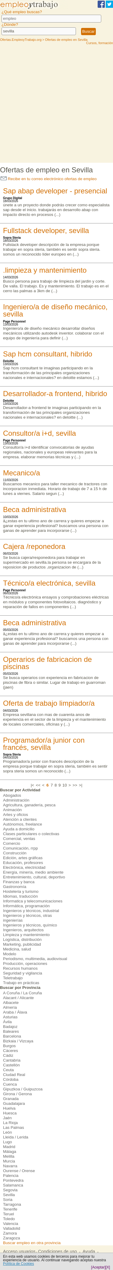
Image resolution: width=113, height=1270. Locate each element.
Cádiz (8, 1055)
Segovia (10, 1190)
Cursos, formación (99, 43)
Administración (16, 800)
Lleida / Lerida (15, 1137)
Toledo (9, 1219)
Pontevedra (13, 1180)
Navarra (10, 1166)
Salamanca (13, 1185)
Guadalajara (14, 1103)
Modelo (9, 954)
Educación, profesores (23, 862)
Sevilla (9, 1195)
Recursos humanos (20, 968)
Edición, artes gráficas (22, 858)
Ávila (7, 1022)
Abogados (12, 795)
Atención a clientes (20, 819)
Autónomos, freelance (22, 824)
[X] (107, 1267)
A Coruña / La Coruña (22, 993)
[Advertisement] (56, 103)
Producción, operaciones (25, 963)
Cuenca (10, 1084)
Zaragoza (11, 1238)
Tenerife (10, 1209)
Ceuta (8, 1070)
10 (64, 785)
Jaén (7, 1118)
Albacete (11, 1002)
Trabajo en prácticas (21, 983)
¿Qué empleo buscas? (22, 12)
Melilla (8, 1156)
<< (38, 785)
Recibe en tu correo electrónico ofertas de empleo (49, 179)
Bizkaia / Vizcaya (18, 1041)
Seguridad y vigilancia (22, 973)
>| (80, 785)
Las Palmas (13, 1127)
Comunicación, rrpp (20, 848)
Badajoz (10, 1026)
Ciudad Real (14, 1074)
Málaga (9, 1151)
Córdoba (10, 1079)
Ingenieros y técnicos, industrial (31, 910)
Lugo (7, 1142)
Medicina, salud (17, 949)
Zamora (10, 1233)
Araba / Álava (15, 1012)
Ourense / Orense (19, 1170)
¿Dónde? (10, 24)
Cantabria (11, 1060)
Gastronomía (14, 886)
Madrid (9, 1146)
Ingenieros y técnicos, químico (30, 925)
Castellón (11, 1065)
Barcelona (12, 1036)
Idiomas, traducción (20, 896)
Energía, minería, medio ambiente (33, 872)
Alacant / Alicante (18, 998)
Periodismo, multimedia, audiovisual (35, 958)
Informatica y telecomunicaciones (32, 901)
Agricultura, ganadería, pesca (29, 805)
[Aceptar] (98, 1267)
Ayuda (89, 1251)
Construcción (15, 853)
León (7, 1132)
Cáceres (10, 1050)
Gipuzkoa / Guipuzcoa (22, 1089)
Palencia (10, 1175)
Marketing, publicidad (22, 944)
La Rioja (10, 1122)
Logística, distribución (22, 939)
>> (75, 785)
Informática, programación (26, 906)
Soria (7, 1199)
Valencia (10, 1223)
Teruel (8, 1214)
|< (32, 785)
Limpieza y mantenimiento (26, 934)
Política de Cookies (18, 1264)
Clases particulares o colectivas (31, 834)
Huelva (9, 1108)
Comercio (11, 843)
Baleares (11, 1031)
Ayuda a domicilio (18, 829)
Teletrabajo (13, 978)
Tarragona (12, 1204)
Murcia (9, 1161)
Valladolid (11, 1228)
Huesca (10, 1113)
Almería (10, 1007)
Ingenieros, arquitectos (23, 930)
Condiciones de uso (57, 1251)
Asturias (10, 1017)
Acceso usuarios (19, 1251)
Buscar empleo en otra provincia (32, 1243)
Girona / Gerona (17, 1094)
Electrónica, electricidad (24, 867)
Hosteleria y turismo (21, 891)
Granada (11, 1098)
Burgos (9, 1046)
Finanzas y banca (18, 882)
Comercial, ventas (19, 838)
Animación (12, 810)
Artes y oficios (15, 814)
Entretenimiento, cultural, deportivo (34, 877)
